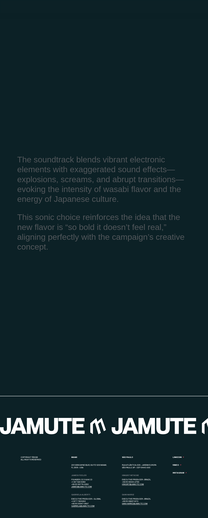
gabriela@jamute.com (83, 506)
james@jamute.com (81, 486)
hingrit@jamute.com (133, 484)
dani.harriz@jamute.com (135, 503)
